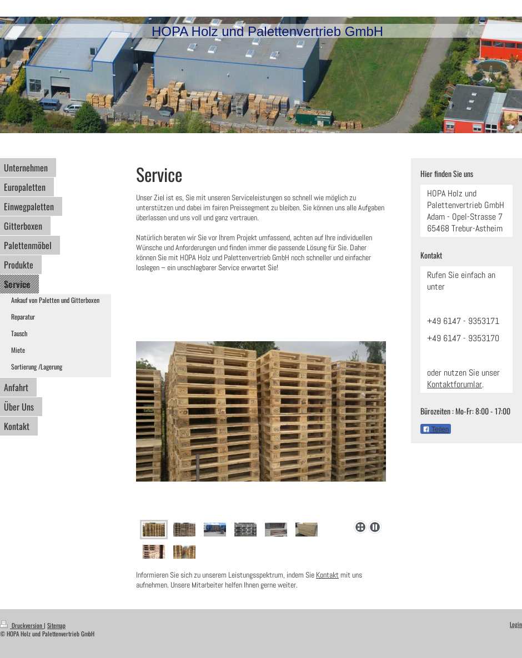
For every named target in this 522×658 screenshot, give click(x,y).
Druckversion (22, 625)
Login (516, 624)
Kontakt (327, 575)
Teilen (436, 429)
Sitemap (56, 625)
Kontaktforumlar (454, 384)
